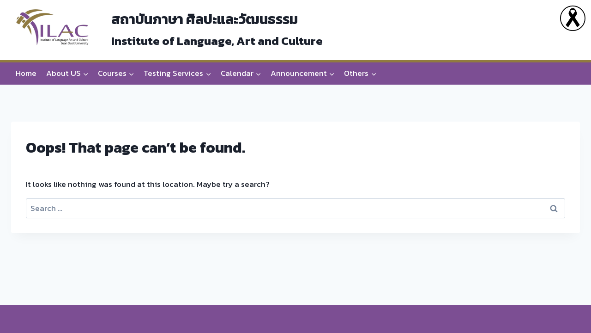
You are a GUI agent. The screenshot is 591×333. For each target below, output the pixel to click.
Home (26, 73)
